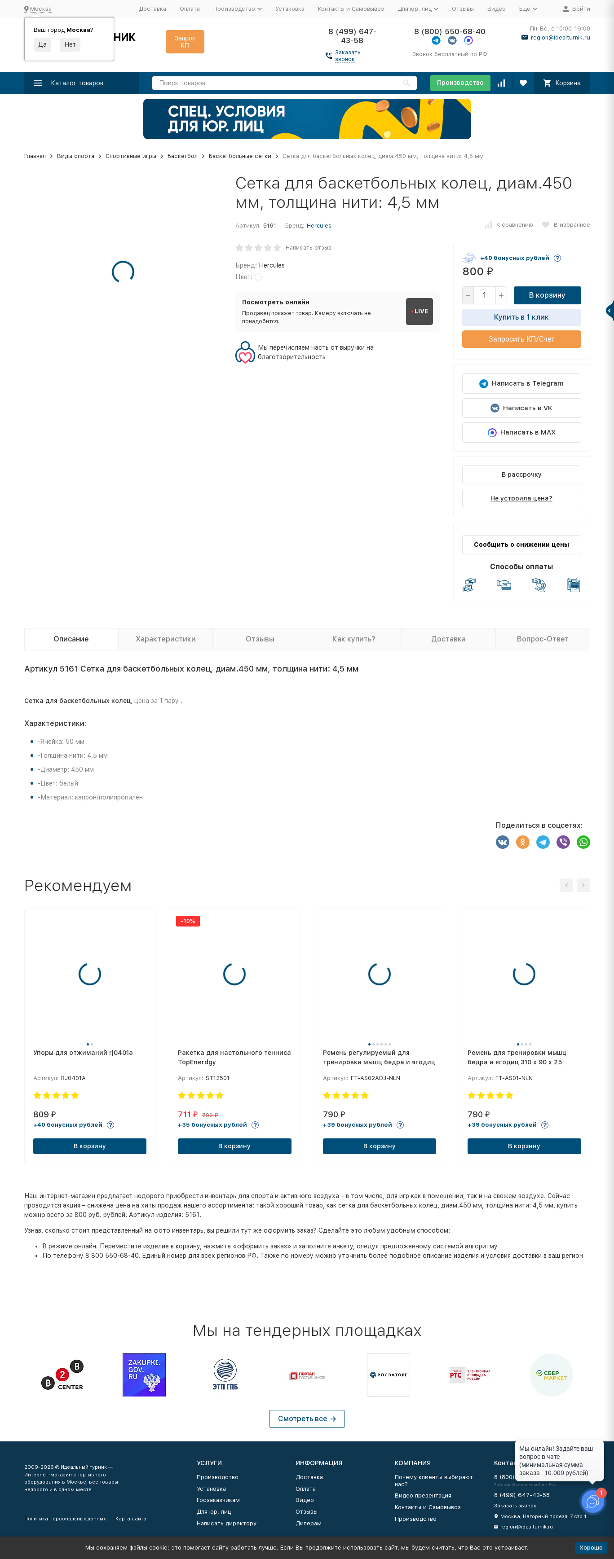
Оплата (190, 8)
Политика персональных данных (65, 1519)
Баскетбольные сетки (240, 156)
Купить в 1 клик (521, 317)
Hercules (319, 225)
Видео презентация (423, 1495)
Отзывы (463, 8)
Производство (460, 82)
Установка (290, 8)
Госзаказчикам (218, 1500)
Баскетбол (183, 156)
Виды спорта (75, 156)
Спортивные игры (131, 156)
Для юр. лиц (214, 1511)
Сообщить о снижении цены (521, 544)
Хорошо (591, 1547)
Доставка (152, 8)
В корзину (547, 295)
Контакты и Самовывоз (351, 8)
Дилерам (309, 1523)
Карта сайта (130, 1519)
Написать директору (226, 1523)
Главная (35, 156)
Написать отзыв (308, 247)
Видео (496, 8)
